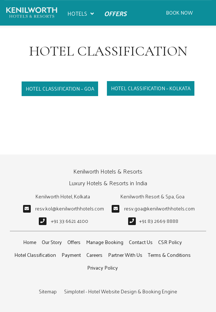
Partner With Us (125, 254)
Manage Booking (104, 242)
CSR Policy (170, 242)
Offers (115, 13)
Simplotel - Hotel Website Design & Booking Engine (120, 291)
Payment (71, 254)
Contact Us (141, 242)
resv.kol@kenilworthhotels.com (69, 208)
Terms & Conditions (169, 254)
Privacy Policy (102, 267)
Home (29, 242)
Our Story (52, 242)
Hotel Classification (35, 254)
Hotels (80, 13)
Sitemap (48, 291)
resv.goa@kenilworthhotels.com (159, 208)
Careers (94, 254)
